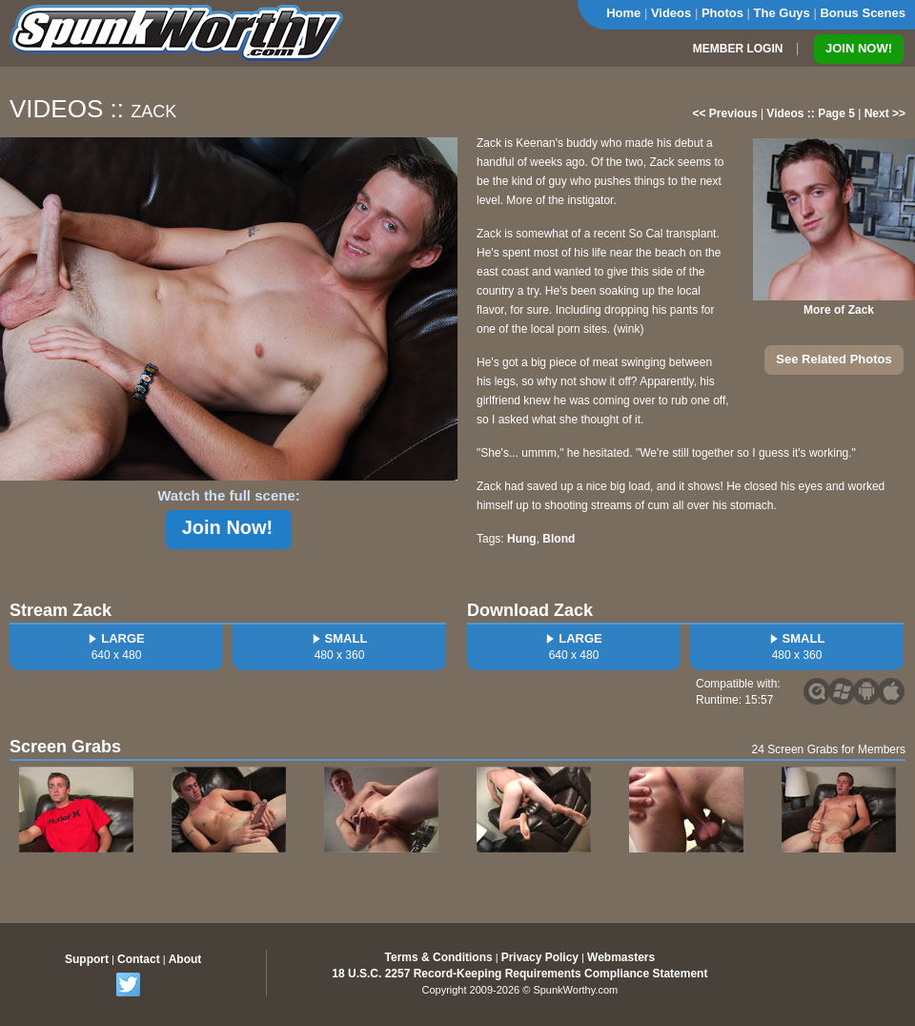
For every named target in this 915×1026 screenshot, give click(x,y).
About (185, 959)
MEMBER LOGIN (738, 48)
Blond (558, 538)
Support (87, 959)
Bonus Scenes (862, 13)
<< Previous (725, 113)
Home (623, 13)
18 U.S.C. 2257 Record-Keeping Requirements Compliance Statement (519, 973)
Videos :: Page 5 (810, 113)
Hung (522, 538)
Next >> (884, 113)
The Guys (782, 13)
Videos (671, 13)
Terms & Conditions (439, 957)
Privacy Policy (540, 957)
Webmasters (621, 957)
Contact (138, 959)
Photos (722, 13)
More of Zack (838, 310)
